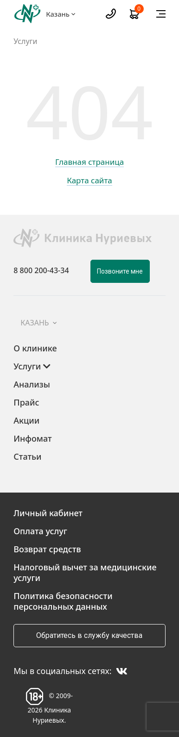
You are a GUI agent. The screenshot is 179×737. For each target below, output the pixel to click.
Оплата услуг (40, 531)
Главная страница (89, 162)
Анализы (31, 384)
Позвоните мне (120, 271)
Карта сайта (89, 181)
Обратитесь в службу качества (89, 635)
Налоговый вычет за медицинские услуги (84, 572)
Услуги (25, 41)
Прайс (26, 402)
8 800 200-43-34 (41, 270)
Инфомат (32, 438)
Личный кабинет (48, 512)
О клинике (35, 348)
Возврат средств (47, 549)
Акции (26, 420)
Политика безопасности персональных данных (62, 601)
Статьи (27, 456)
